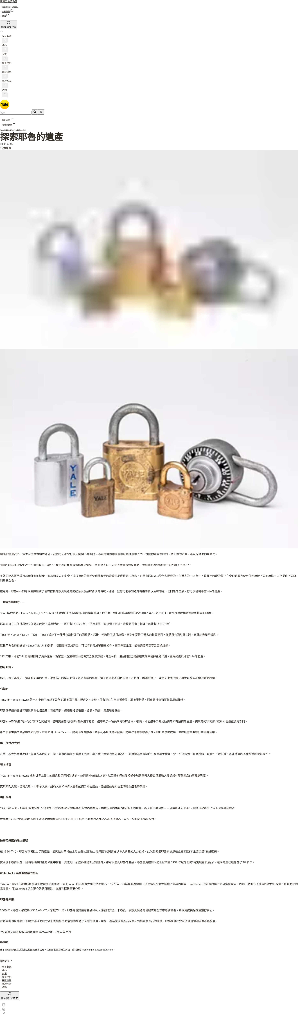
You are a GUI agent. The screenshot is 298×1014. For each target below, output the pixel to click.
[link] (10, 7)
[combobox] (16, 113)
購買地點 (6, 62)
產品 (4, 45)
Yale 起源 (6, 36)
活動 (4, 89)
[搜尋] (35, 112)
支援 (4, 53)
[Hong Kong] (8, 24)
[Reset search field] (41, 112)
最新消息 (6, 71)
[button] (5, 40)
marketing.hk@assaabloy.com (97, 949)
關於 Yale (6, 80)
